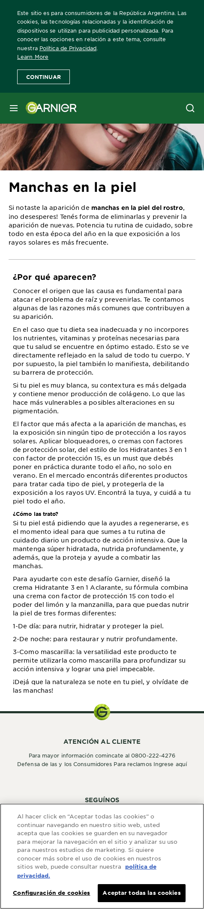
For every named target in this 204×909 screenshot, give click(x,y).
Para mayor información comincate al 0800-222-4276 (102, 755)
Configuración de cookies (51, 893)
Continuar (43, 76)
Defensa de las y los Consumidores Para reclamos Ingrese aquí (102, 764)
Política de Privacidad (67, 48)
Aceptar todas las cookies (141, 893)
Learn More (32, 56)
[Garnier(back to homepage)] (48, 108)
